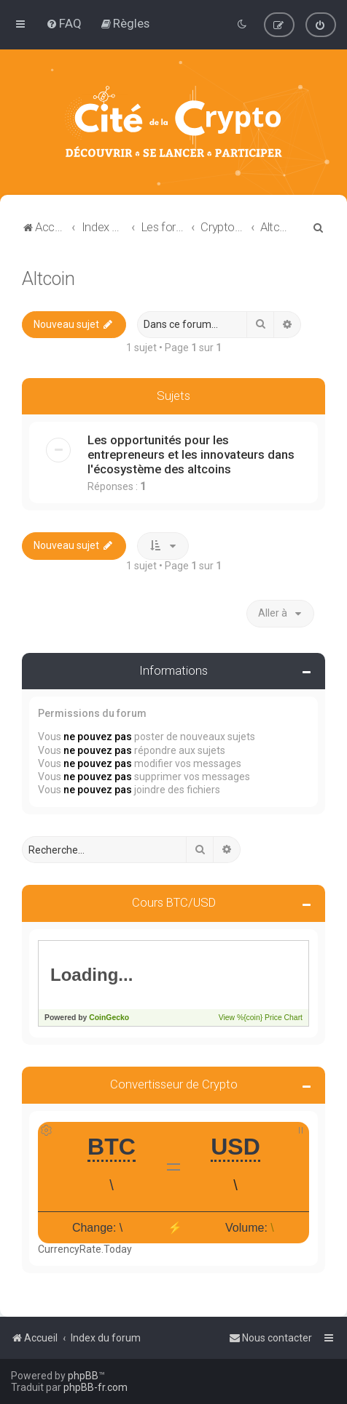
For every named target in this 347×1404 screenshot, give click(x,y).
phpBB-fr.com (95, 1387)
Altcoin (48, 278)
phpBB (83, 1375)
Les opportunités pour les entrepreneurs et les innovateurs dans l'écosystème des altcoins (191, 454)
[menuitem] (63, 23)
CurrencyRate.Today (85, 1249)
